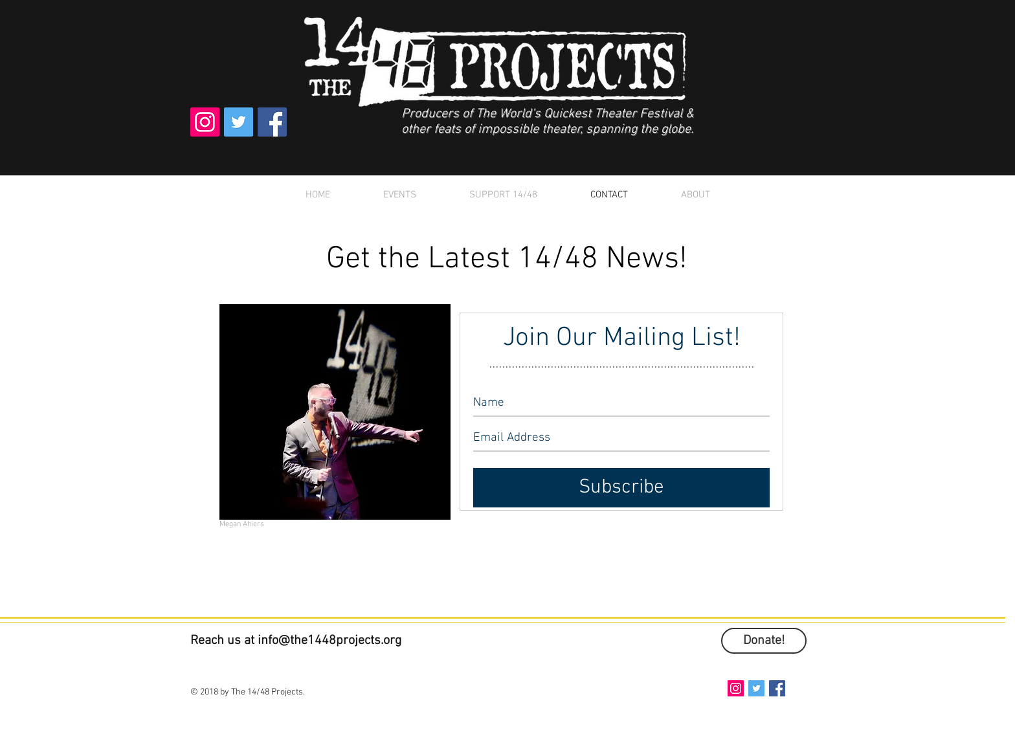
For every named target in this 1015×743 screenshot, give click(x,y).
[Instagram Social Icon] (204, 122)
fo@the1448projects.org (334, 641)
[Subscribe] (621, 487)
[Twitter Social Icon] (238, 122)
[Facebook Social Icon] (272, 122)
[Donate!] (764, 641)
